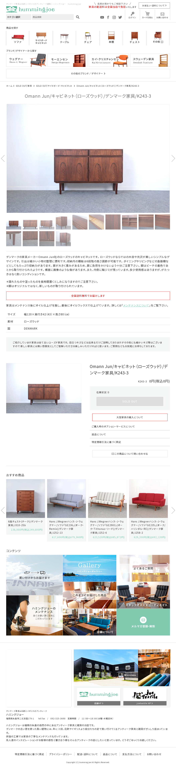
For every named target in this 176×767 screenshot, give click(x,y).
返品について (99, 434)
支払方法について (132, 754)
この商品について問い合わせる (130, 453)
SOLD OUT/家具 (24, 85)
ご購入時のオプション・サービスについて (113, 426)
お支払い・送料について (153, 5)
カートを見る (147, 17)
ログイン (132, 17)
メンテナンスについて (136, 305)
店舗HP (98, 703)
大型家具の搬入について (129, 417)
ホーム (9, 85)
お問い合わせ (162, 17)
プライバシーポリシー (60, 754)
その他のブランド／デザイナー (87, 73)
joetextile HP (144, 703)
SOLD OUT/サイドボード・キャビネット (54, 85)
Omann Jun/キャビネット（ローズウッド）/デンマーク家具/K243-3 (108, 85)
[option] (88, 158)
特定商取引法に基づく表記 (106, 442)
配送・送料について (87, 754)
